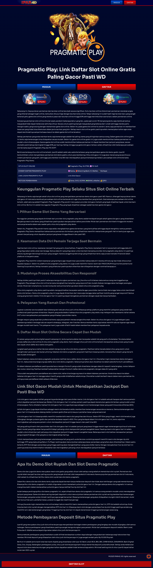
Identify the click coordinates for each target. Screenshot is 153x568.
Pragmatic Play (58, 202)
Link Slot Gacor (74, 176)
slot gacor (47, 296)
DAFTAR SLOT (76, 564)
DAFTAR (106, 87)
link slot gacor (59, 426)
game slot (109, 402)
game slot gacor (114, 219)
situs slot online (38, 152)
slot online (39, 121)
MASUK (46, 87)
